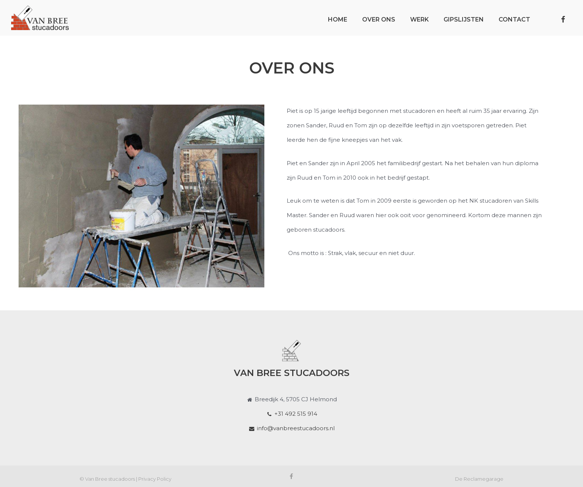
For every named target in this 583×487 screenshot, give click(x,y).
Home (337, 19)
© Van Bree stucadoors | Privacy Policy (125, 479)
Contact (514, 19)
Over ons (378, 19)
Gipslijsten (464, 19)
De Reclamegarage (479, 479)
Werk (419, 19)
